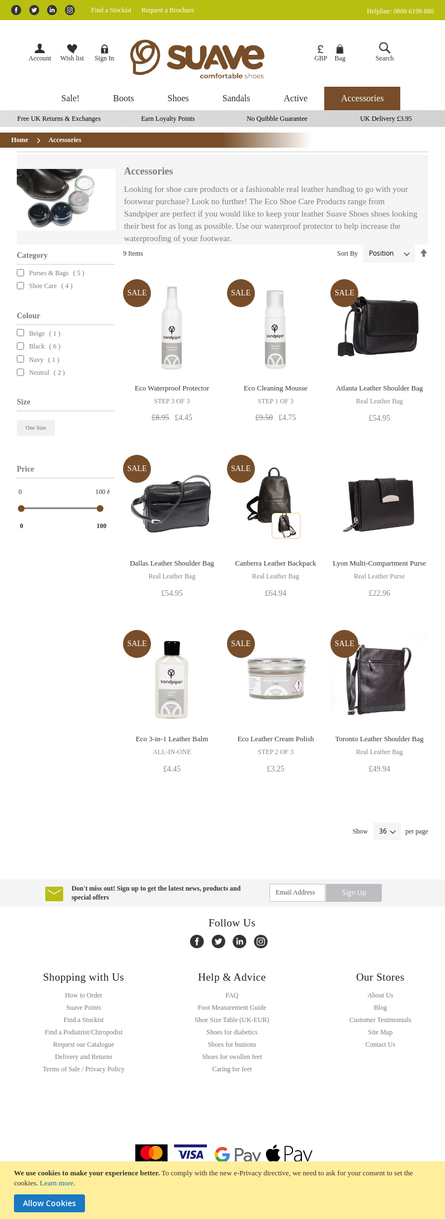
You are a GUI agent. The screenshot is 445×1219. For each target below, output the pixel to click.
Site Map (380, 1032)
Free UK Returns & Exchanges (59, 119)
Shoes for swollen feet (232, 1057)
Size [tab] (23, 402)
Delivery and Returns (83, 1057)
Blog (380, 1007)
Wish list (72, 53)
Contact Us (380, 1044)
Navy (39, 360)
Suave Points (83, 1007)
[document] (224, 1190)
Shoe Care (46, 286)
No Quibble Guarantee (277, 119)
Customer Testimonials (380, 1020)
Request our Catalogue (83, 1044)
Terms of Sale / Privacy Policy (84, 1069)
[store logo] (214, 59)
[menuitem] (71, 98)
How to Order (83, 995)
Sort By (347, 253)
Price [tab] (25, 469)
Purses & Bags (52, 273)
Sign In (104, 53)
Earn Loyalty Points (168, 119)
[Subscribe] (354, 892)
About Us (380, 995)
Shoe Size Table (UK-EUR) (232, 1020)
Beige (40, 333)
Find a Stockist (111, 10)
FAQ (231, 995)
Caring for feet (232, 1069)
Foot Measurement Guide (232, 1007)
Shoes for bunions (232, 1044)
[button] (321, 54)
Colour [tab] (28, 316)
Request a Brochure (168, 10)
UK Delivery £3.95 (385, 119)
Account (40, 58)
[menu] (222, 98)
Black (40, 346)
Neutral (42, 372)
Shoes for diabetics (231, 1032)
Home (20, 140)
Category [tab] (32, 255)
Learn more (56, 1183)
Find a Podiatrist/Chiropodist (83, 1032)
